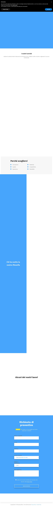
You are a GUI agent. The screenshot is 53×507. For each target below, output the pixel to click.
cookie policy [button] (14, 5)
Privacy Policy (29, 481)
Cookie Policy (38, 504)
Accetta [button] (48, 9)
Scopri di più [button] (5, 9)
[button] (51, 2)
